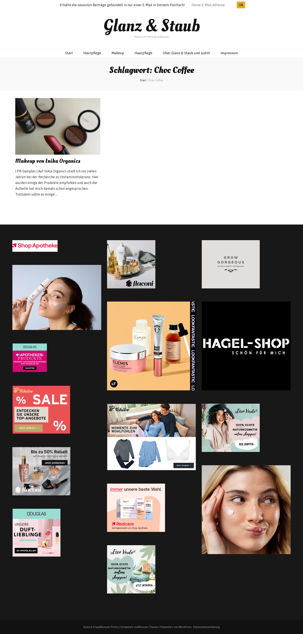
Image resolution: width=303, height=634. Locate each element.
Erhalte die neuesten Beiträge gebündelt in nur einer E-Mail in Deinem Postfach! (122, 5)
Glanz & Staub (151, 26)
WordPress (185, 627)
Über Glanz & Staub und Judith (186, 53)
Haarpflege (143, 53)
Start (69, 53)
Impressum (229, 53)
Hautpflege (92, 53)
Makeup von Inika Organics (47, 161)
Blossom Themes (148, 627)
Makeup (117, 53)
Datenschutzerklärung (206, 627)
